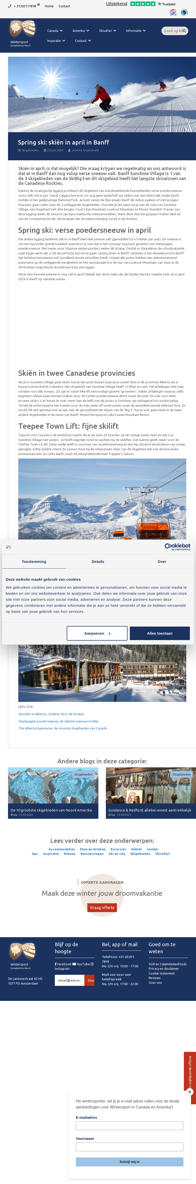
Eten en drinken (93, 849)
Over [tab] (162, 561)
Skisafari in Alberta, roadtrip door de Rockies (51, 714)
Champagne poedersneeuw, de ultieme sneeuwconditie (58, 721)
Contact (64, 6)
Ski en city (117, 853)
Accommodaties (62, 849)
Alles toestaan (160, 633)
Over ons (155, 982)
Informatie (133, 30)
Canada (52, 30)
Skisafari (105, 30)
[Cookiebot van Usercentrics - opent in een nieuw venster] (168, 547)
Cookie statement (162, 973)
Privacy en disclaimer (164, 968)
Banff (175, 195)
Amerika (79, 30)
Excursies (118, 849)
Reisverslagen (92, 853)
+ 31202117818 (25, 6)
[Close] (189, 1092)
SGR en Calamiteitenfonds (168, 964)
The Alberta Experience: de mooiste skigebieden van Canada (62, 728)
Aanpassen (97, 633)
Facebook (63, 964)
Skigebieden (28, 150)
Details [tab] (98, 561)
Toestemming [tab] (34, 561)
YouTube (81, 964)
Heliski (136, 849)
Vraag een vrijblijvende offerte (189, 1078)
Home (49, 6)
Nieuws (70, 853)
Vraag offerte (102, 907)
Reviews (155, 978)
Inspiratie (54, 40)
